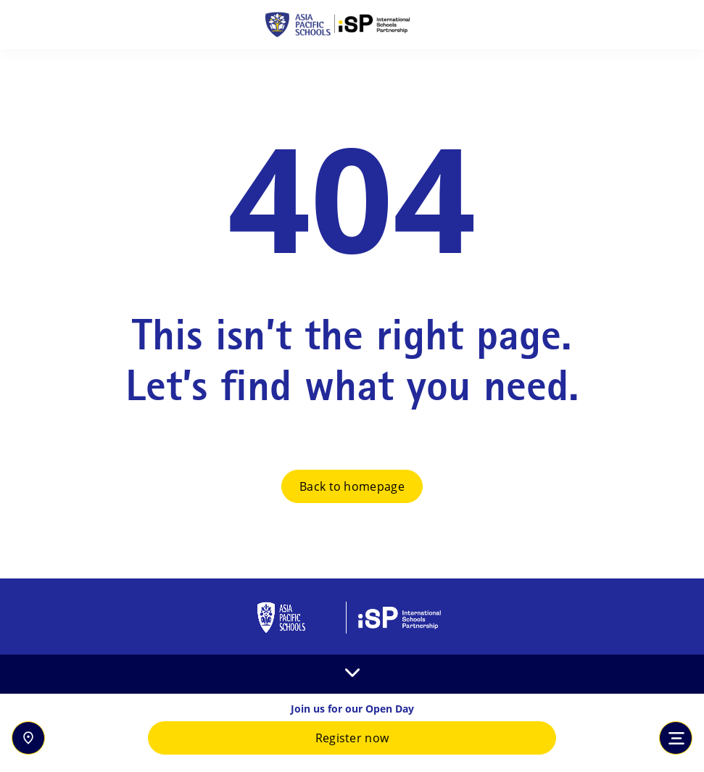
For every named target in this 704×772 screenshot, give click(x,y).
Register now (352, 738)
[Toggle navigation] (675, 738)
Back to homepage (352, 486)
